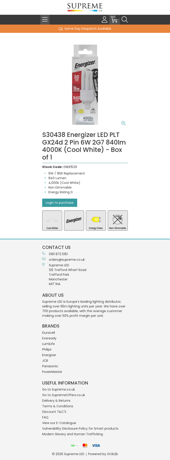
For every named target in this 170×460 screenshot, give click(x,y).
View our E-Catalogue (59, 423)
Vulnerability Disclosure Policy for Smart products (80, 428)
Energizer (49, 355)
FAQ (45, 417)
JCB (45, 360)
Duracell (48, 332)
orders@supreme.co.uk (63, 259)
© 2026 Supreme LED (68, 454)
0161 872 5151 (55, 254)
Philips (47, 349)
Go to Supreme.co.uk (58, 389)
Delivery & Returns (56, 400)
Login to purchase (60, 202)
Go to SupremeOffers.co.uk (63, 395)
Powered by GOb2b (103, 454)
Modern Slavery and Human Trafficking (72, 434)
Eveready (49, 338)
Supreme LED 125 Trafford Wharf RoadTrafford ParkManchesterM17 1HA (64, 274)
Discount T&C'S (54, 412)
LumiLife (48, 344)
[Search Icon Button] (125, 20)
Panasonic (50, 366)
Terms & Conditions (57, 406)
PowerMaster (52, 372)
